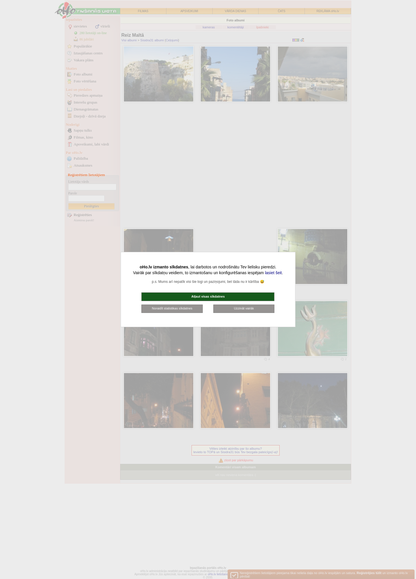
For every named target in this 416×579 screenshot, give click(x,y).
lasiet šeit (273, 272)
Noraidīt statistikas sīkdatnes (172, 308)
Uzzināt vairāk (244, 308)
